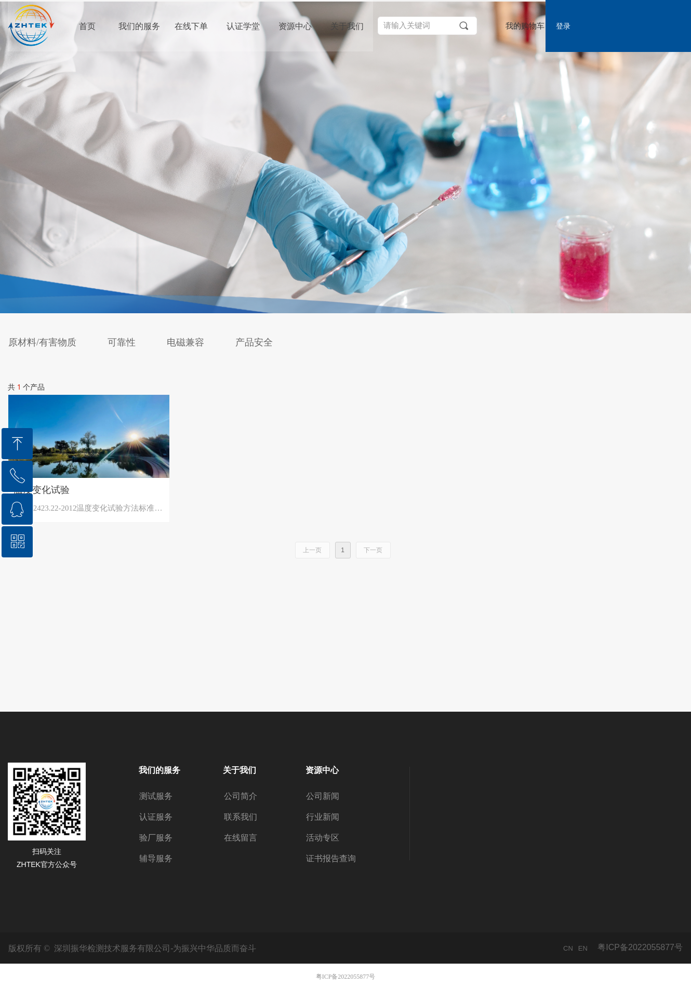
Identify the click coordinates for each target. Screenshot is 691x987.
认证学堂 (243, 26)
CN (568, 948)
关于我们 (347, 26)
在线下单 (191, 26)
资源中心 (295, 26)
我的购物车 (525, 26)
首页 (87, 26)
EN (583, 948)
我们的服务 (139, 26)
